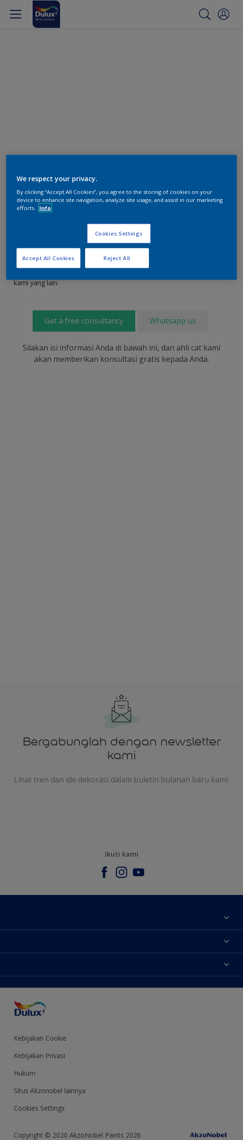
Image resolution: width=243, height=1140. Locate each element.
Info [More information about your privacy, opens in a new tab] (45, 207)
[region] (121, 217)
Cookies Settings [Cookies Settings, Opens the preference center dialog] (119, 233)
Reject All (117, 258)
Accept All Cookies (48, 258)
